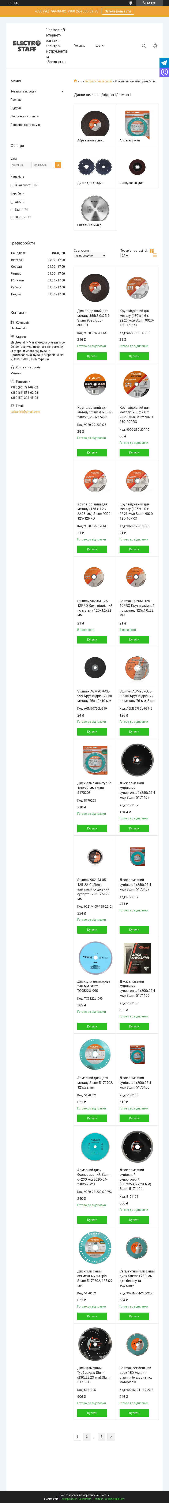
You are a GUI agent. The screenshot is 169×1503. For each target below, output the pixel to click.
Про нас (16, 99)
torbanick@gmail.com (25, 411)
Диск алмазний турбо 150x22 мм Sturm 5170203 (94, 788)
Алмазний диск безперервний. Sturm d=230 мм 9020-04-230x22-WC (93, 1177)
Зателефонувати (118, 11)
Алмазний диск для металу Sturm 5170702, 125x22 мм (95, 1082)
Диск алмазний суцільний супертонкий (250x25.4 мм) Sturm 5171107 (137, 790)
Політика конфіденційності (109, 1499)
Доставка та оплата (25, 116)
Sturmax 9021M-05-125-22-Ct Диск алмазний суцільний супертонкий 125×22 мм (93, 889)
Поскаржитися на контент (75, 1499)
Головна (79, 45)
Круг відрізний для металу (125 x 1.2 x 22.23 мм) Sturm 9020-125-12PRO (94, 511)
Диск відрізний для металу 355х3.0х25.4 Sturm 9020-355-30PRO (93, 318)
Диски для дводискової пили (90, 183)
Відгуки (16, 108)
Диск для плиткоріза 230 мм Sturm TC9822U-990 (93, 986)
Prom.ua (105, 1495)
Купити (92, 356)
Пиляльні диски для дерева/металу (90, 225)
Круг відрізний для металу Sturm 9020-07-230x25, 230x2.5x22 (95, 412)
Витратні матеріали (98, 81)
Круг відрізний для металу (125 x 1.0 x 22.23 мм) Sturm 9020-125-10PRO (137, 511)
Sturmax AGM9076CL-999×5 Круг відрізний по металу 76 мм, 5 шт (137, 696)
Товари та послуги (23, 91)
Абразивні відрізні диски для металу (90, 140)
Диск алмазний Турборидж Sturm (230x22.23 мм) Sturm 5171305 (93, 1375)
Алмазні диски (130, 140)
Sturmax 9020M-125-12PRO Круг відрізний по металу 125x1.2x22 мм (94, 608)
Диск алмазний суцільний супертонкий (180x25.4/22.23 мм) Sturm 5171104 (135, 1179)
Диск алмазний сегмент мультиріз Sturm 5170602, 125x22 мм (95, 1278)
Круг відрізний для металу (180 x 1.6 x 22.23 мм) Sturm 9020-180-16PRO (137, 318)
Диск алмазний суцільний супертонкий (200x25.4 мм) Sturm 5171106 (137, 988)
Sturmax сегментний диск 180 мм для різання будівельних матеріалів (136, 1375)
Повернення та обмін (25, 124)
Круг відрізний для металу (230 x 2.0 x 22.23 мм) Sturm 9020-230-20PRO (137, 415)
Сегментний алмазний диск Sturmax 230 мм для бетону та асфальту (137, 1278)
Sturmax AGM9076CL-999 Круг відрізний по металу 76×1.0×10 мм (94, 696)
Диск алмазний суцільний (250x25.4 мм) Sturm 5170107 (135, 884)
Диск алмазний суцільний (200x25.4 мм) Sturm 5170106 (135, 1082)
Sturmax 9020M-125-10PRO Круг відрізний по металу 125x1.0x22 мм (137, 608)
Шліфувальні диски (133, 183)
